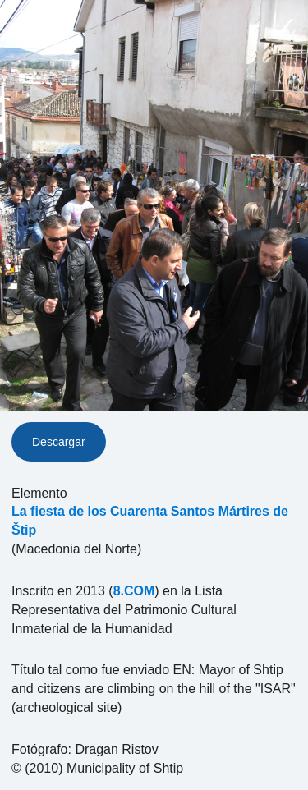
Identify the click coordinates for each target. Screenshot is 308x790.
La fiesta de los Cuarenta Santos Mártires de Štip (149, 520)
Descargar (58, 441)
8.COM (134, 591)
